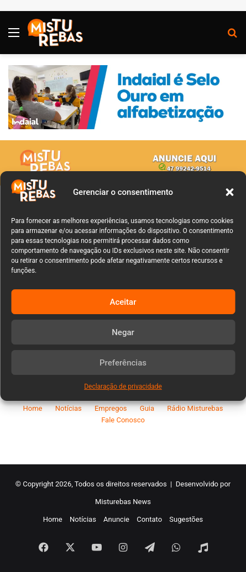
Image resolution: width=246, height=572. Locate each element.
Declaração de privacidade (123, 386)
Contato (149, 519)
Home (33, 408)
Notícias (68, 408)
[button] (229, 192)
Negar (123, 332)
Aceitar (122, 302)
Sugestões (186, 519)
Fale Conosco (123, 420)
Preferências (123, 363)
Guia (147, 408)
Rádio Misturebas (195, 408)
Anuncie (116, 519)
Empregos (111, 408)
